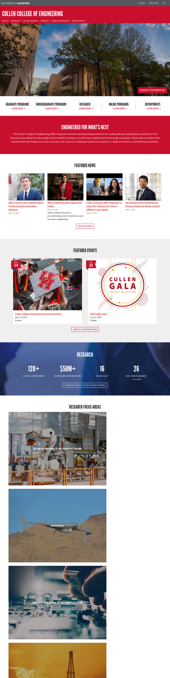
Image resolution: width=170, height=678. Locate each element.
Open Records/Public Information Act (37, 673)
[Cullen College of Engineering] (85, 71)
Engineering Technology (85, 525)
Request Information (152, 90)
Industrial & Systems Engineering (33, 573)
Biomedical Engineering (33, 482)
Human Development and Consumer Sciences (137, 528)
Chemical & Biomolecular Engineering (85, 482)
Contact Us (62, 660)
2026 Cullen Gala (98, 296)
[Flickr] (27, 649)
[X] (22, 649)
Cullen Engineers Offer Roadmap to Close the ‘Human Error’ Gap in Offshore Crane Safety (103, 206)
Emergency (77, 671)
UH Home (42, 671)
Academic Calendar (54, 671)
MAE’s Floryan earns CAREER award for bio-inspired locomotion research (25, 206)
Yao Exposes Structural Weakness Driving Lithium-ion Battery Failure (142, 204)
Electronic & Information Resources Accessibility (99, 673)
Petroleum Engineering (84, 617)
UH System (86, 671)
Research (44, 20)
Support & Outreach (60, 20)
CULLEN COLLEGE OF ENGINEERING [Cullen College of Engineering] (32, 14)
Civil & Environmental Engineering (137, 482)
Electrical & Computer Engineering (33, 525)
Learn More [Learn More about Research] (85, 108)
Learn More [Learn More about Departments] (153, 108)
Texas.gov (94, 671)
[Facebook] (17, 649)
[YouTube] (41, 649)
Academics (15, 20)
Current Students (30, 20)
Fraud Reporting (129, 671)
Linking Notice (6, 673)
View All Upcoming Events (85, 315)
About (5, 20)
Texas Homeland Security (108, 671)
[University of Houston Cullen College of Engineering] (29, 640)
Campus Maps (66, 671)
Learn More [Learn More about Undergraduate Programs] (51, 108)
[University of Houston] (15, 3)
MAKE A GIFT (138, 639)
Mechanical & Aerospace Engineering (137, 573)
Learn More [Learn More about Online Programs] (119, 108)
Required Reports (74, 673)
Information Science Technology (85, 573)
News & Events (78, 20)
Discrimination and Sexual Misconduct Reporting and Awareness (140, 673)
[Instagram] (31, 649)
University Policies (7, 676)
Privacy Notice (18, 673)
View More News (85, 226)
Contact (141, 3)
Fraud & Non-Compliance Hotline (148, 671)
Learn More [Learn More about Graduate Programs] (17, 108)
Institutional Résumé (59, 673)
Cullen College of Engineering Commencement (52, 298)
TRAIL (120, 671)
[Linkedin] (36, 649)
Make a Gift (153, 3)
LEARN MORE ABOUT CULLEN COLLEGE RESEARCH (85, 371)
